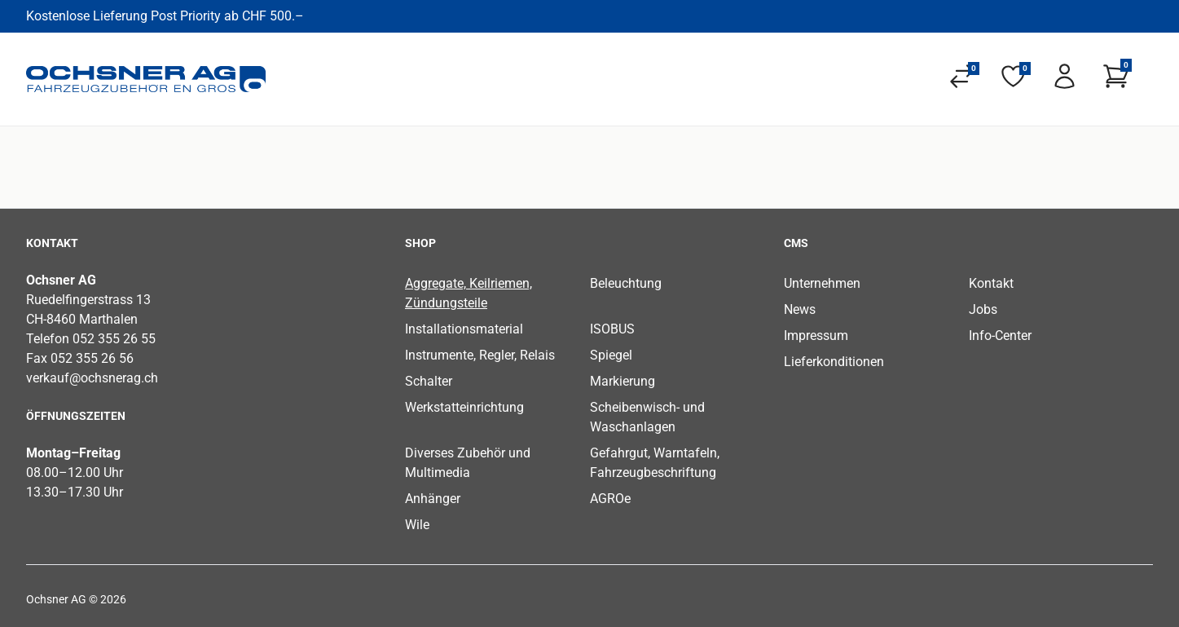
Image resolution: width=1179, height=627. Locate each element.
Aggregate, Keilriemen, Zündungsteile (468, 293)
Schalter (428, 381)
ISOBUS (612, 329)
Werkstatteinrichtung (464, 407)
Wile (417, 524)
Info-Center (1000, 335)
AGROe (610, 498)
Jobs (983, 309)
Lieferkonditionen (834, 361)
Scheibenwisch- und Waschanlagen (647, 417)
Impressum (816, 335)
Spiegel (611, 355)
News (800, 309)
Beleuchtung (626, 283)
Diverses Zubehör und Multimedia (467, 462)
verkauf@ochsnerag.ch (92, 378)
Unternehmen (822, 283)
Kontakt (991, 283)
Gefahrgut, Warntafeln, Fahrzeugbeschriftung (654, 462)
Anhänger (432, 498)
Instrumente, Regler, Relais (480, 355)
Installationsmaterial (464, 329)
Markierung (622, 381)
